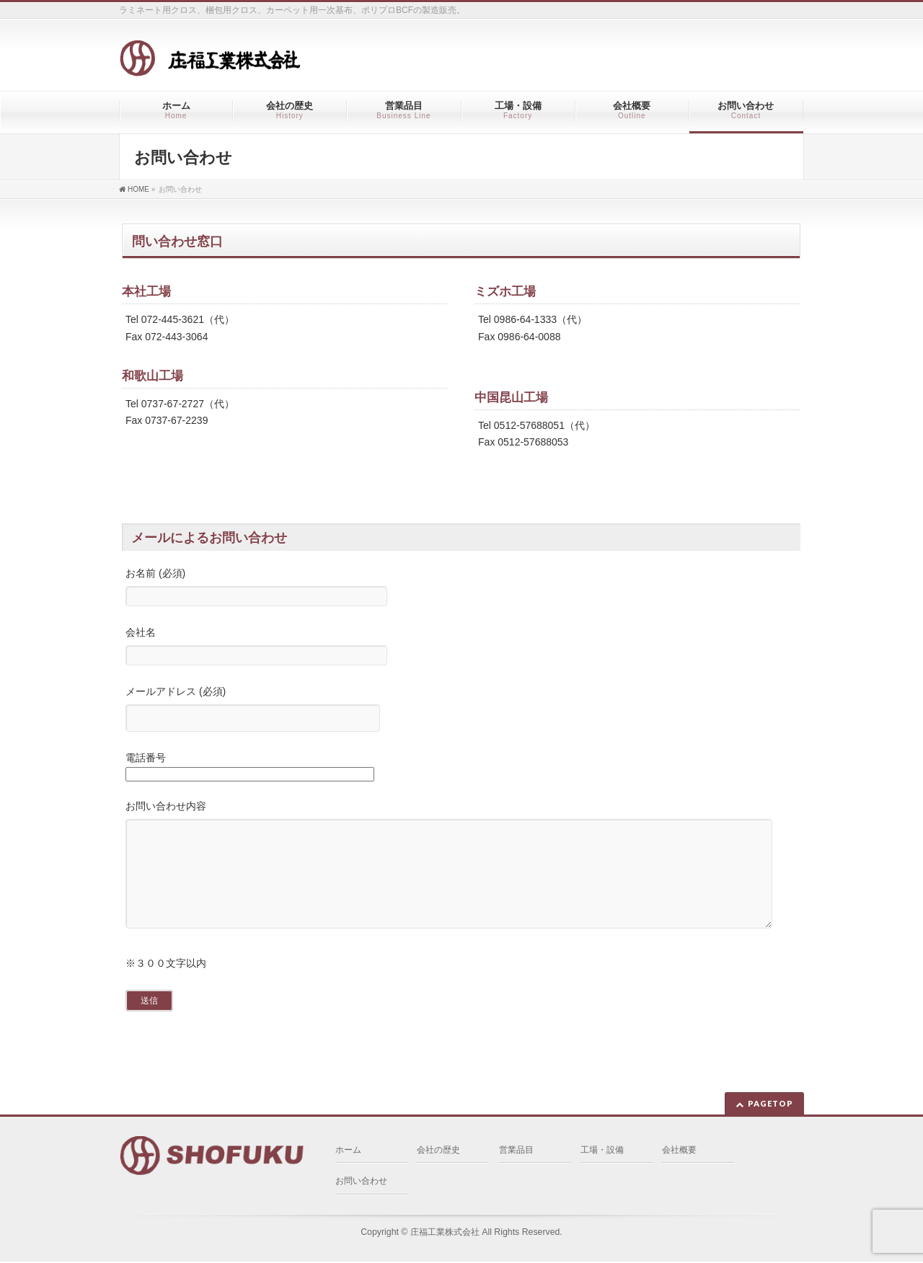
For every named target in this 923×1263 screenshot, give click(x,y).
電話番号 (461, 768)
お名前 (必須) (461, 588)
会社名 (461, 647)
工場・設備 (602, 1151)
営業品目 (516, 1151)
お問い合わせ (361, 1182)
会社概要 (679, 1151)
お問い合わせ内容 (461, 880)
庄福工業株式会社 (445, 1233)
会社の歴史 (438, 1151)
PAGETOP (770, 1104)
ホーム (348, 1151)
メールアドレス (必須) (461, 710)
